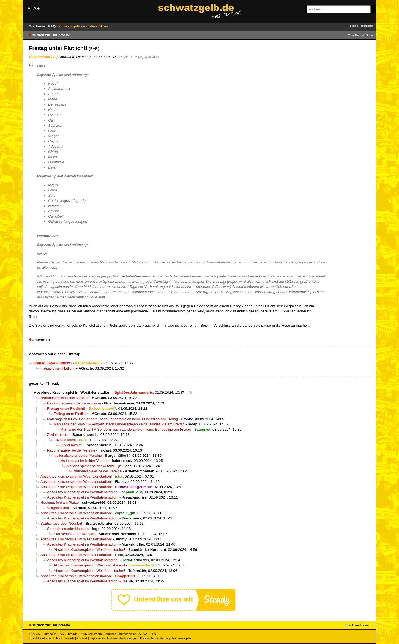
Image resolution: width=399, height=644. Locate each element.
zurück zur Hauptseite (51, 35)
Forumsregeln (181, 638)
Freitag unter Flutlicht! (57, 368)
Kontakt (82, 638)
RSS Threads (63, 638)
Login (353, 25)
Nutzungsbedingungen (122, 638)
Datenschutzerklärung (155, 638)
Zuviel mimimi (58, 435)
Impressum (97, 638)
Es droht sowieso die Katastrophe (74, 403)
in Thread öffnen (362, 35)
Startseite (38, 26)
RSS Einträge (40, 638)
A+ (36, 8)
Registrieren (366, 25)
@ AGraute (151, 57)
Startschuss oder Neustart (61, 523)
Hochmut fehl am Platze (59, 502)
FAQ (52, 26)
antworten (41, 340)
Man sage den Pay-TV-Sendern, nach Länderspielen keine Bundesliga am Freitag (112, 419)
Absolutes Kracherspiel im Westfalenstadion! (72, 392)
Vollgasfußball (58, 508)
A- (30, 8)
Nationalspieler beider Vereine (64, 398)
